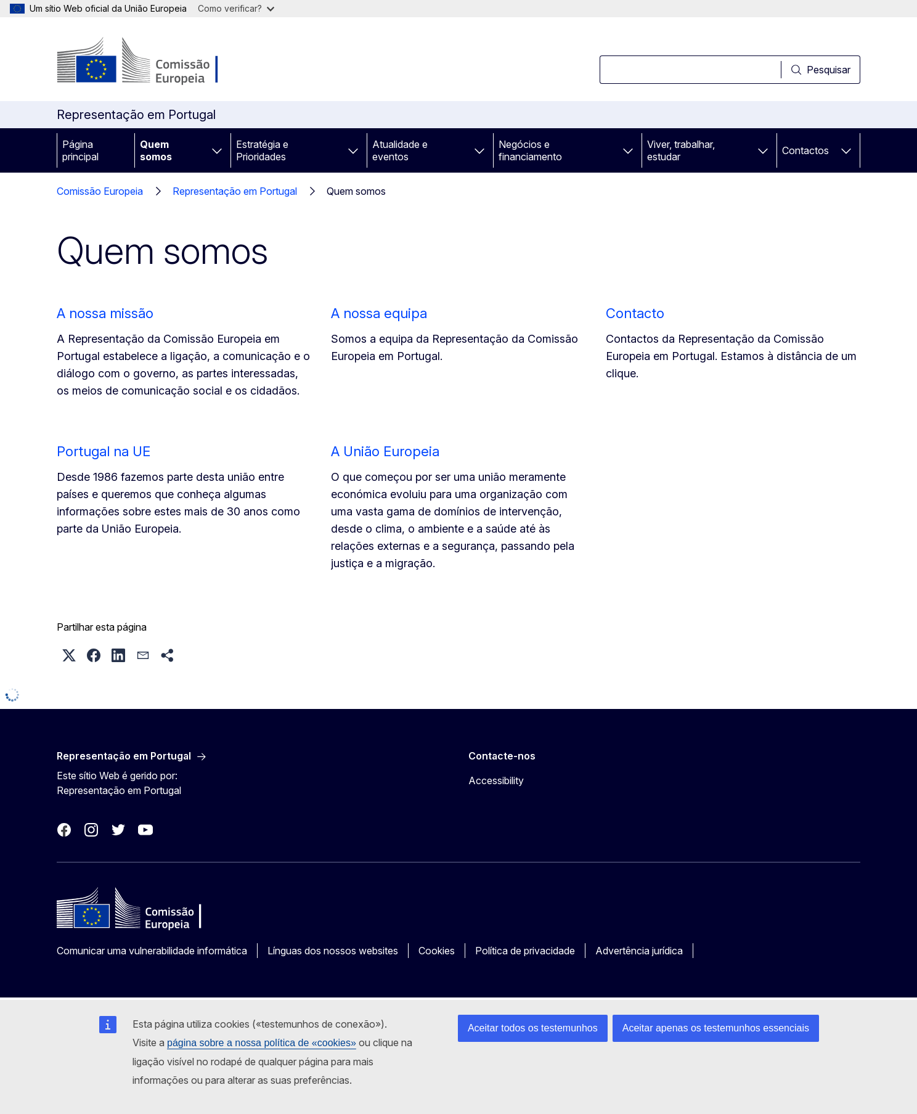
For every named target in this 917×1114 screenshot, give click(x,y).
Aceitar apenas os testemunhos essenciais (715, 1028)
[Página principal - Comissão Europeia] (156, 61)
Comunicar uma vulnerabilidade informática (152, 950)
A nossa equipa (379, 313)
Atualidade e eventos (400, 150)
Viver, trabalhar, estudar (681, 150)
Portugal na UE (103, 451)
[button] (69, 655)
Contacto (635, 313)
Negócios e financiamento (530, 150)
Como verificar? (236, 8)
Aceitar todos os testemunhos (533, 1028)
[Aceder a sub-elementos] (216, 150)
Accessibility (496, 780)
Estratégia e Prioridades (262, 150)
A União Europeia (385, 451)
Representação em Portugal (235, 191)
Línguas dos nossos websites (332, 950)
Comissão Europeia (100, 191)
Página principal (80, 150)
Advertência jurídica (639, 950)
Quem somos (156, 150)
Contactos (805, 150)
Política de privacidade (525, 950)
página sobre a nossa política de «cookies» (261, 1043)
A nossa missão (105, 313)
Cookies (436, 950)
